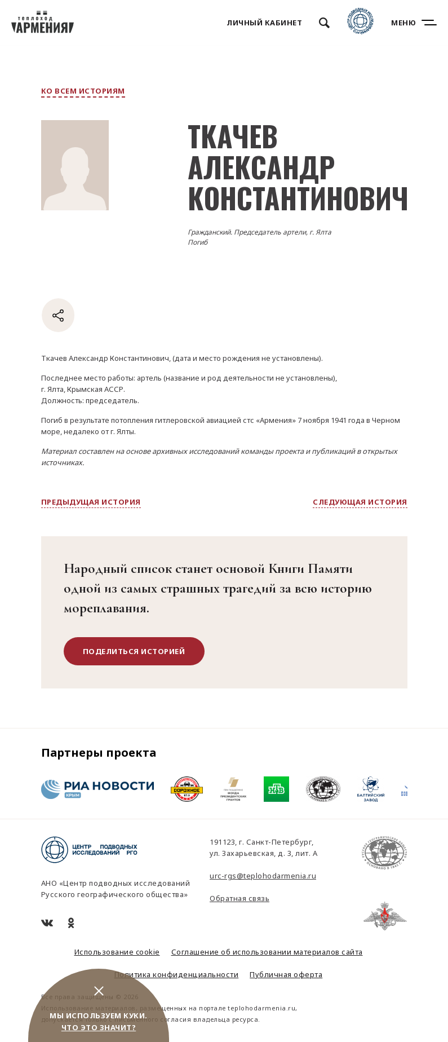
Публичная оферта (286, 974)
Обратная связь (239, 898)
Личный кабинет (264, 22)
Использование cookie (117, 952)
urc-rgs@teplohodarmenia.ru (263, 876)
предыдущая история (91, 502)
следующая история (360, 502)
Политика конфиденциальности (176, 974)
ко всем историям (83, 91)
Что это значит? (98, 1027)
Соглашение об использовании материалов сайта (267, 952)
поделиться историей (134, 651)
